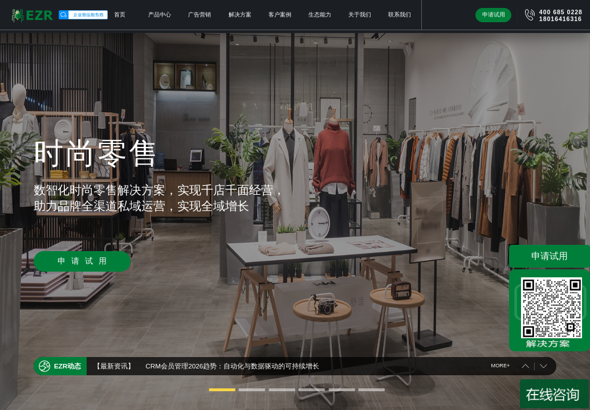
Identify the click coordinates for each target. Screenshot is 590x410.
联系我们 (399, 14)
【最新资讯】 (114, 363)
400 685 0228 (561, 12)
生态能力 (319, 14)
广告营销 (199, 14)
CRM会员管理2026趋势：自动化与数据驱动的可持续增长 (232, 363)
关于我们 (359, 14)
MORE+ (500, 363)
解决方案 (240, 14)
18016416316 (560, 19)
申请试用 (493, 14)
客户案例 (279, 14)
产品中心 (159, 14)
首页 (119, 14)
